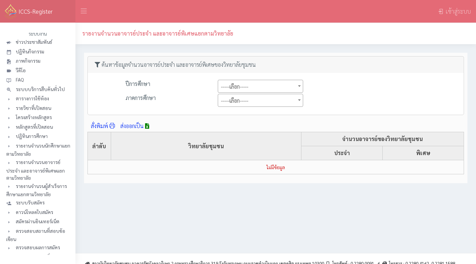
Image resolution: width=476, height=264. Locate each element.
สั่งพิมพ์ (103, 125)
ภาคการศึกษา (141, 97)
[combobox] (260, 86)
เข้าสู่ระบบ (454, 11)
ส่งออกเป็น (134, 125)
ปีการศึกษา (138, 83)
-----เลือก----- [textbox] (234, 86)
